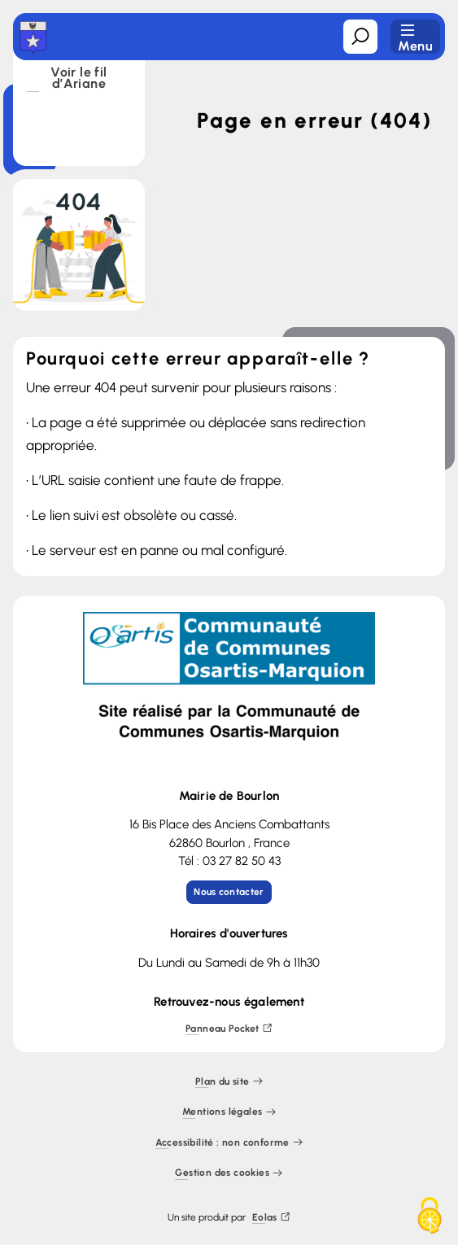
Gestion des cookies (228, 1174)
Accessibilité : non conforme (229, 1143)
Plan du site (229, 1082)
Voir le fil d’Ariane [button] (78, 79)
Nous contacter (229, 892)
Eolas (271, 1217)
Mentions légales (229, 1112)
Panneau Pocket (229, 1029)
